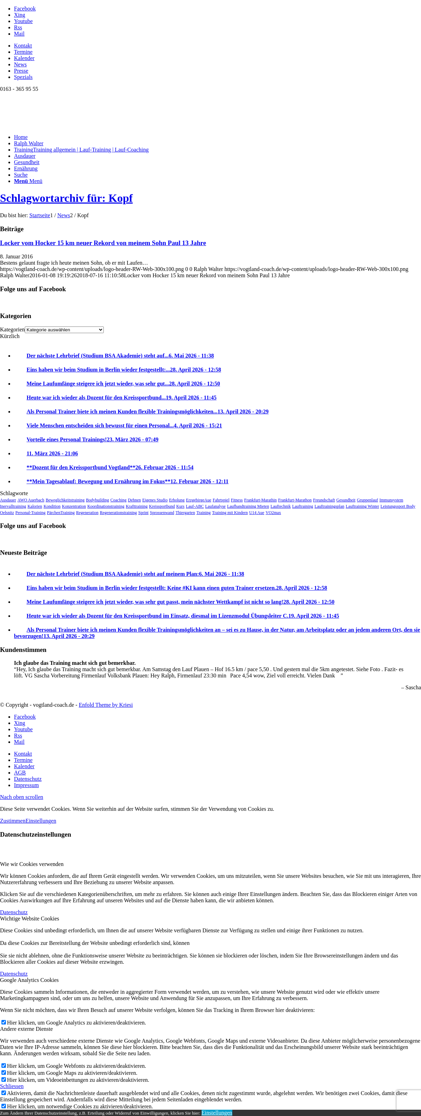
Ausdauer (8, 500)
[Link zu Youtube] (23, 21)
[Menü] (28, 181)
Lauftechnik (280, 506)
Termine (23, 52)
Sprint (143, 512)
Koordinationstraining (105, 506)
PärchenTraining (61, 512)
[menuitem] (217, 46)
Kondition (52, 506)
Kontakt (23, 46)
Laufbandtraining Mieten (248, 506)
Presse (21, 71)
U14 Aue (256, 512)
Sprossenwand (162, 512)
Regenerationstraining (118, 512)
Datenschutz (14, 912)
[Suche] (21, 175)
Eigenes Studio (154, 500)
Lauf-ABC (195, 506)
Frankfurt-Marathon (295, 500)
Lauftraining (302, 506)
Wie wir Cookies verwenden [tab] (32, 864)
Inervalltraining (13, 506)
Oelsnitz (7, 512)
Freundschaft (324, 500)
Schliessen (12, 1086)
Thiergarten (185, 512)
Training (203, 512)
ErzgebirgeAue (198, 500)
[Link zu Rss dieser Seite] (18, 27)
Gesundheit (346, 500)
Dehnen (134, 500)
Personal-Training (30, 512)
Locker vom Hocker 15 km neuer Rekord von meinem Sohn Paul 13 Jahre (103, 243)
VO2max (273, 512)
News (20, 64)
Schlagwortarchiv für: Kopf (66, 198)
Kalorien (35, 506)
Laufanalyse (215, 506)
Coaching (118, 500)
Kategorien (12, 329)
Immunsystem (391, 500)
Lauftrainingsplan (329, 506)
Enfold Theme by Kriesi (106, 705)
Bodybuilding (97, 500)
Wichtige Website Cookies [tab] (29, 919)
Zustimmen (13, 821)
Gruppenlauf (367, 500)
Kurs (180, 506)
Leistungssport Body (397, 506)
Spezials (23, 77)
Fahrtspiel (221, 500)
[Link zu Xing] (19, 15)
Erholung (177, 500)
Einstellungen (41, 821)
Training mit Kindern (230, 512)
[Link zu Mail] (19, 34)
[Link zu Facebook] (25, 9)
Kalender (24, 58)
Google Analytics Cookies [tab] (29, 980)
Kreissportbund (162, 506)
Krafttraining (137, 506)
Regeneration (87, 512)
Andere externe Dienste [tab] (26, 1029)
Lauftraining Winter (362, 506)
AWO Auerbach (30, 500)
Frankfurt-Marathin (260, 500)
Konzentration (74, 506)
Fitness (237, 500)
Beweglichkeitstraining (65, 500)
